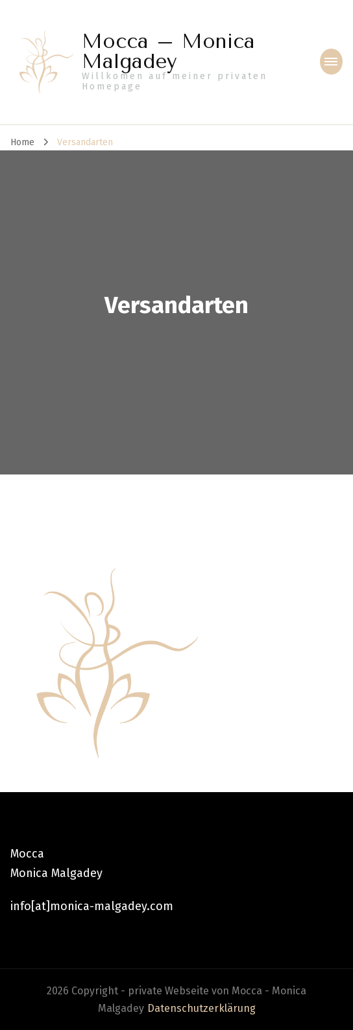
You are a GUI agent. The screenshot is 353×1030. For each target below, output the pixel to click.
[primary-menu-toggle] (331, 62)
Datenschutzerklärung (201, 1008)
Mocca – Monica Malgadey (168, 51)
